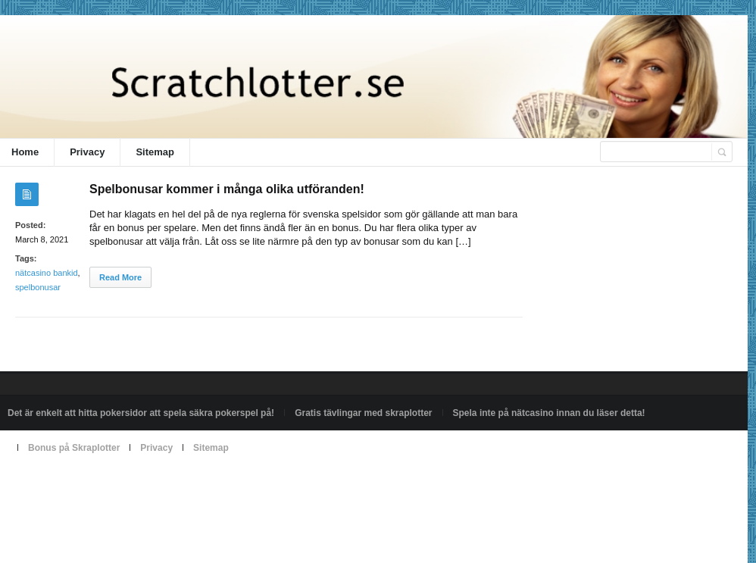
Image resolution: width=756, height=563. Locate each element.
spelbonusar (38, 287)
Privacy (87, 152)
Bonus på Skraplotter (74, 448)
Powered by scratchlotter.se (63, 482)
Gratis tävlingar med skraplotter (363, 413)
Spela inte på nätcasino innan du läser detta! (549, 413)
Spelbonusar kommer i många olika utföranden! (226, 189)
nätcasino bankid (46, 272)
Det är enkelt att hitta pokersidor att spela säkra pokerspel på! (141, 413)
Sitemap (155, 152)
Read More (120, 277)
